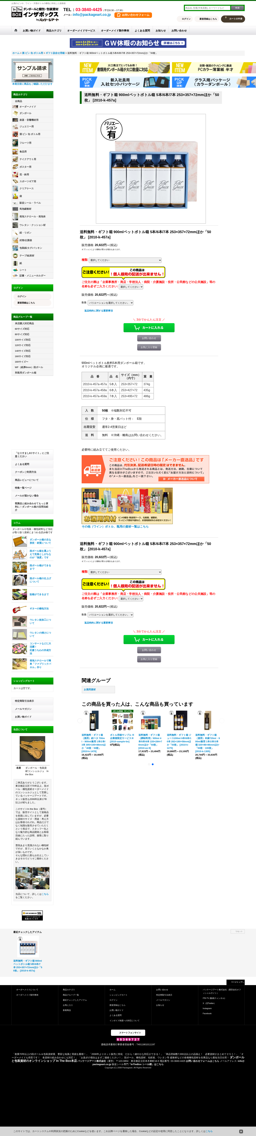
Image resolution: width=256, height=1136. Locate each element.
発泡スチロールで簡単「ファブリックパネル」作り (40, 663)
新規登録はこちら (208, 19)
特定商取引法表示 (24, 701)
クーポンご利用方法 (25, 472)
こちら (45, 894)
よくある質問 (22, 464)
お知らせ (160, 1005)
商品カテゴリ (69, 990)
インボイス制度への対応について (125, 1020)
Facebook (207, 1013)
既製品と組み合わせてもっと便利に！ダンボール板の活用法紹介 (31, 506)
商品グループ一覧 (71, 995)
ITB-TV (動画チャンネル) (214, 998)
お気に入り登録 (149, 347)
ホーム (113, 990)
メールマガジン (23, 709)
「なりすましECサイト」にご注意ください (32, 455)
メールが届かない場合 (27, 495)
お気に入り (68, 1005)
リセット (239, 931)
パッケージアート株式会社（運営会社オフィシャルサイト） (222, 991)
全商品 (18, 101)
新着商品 (67, 1010)
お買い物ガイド (23, 716)
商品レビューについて (27, 480)
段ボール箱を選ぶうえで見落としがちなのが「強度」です (40, 554)
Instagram (207, 1008)
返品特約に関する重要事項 (98, 310)
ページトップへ (237, 982)
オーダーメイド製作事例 (27, 995)
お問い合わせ (149, 338)
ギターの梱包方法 (39, 608)
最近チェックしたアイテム (75, 1000)
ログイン (186, 19)
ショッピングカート (119, 995)
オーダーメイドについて (27, 990)
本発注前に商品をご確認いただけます (32, 84)
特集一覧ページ (23, 487)
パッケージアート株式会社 (91, 1061)
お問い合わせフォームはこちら (202, 1061)
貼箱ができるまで (39, 594)
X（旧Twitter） (209, 1003)
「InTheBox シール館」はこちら (146, 1064)
